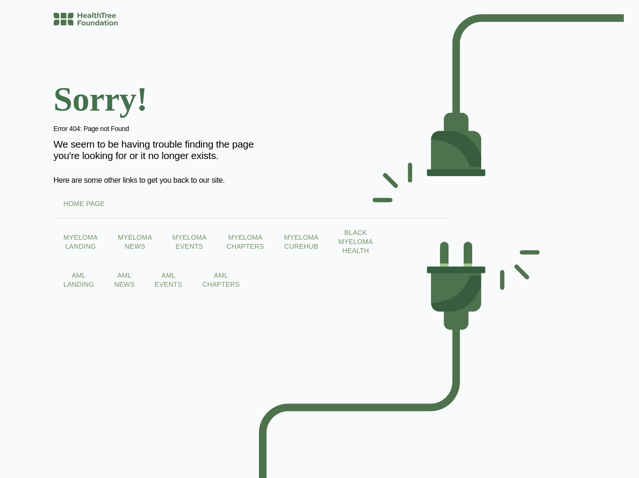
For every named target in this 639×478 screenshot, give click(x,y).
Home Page (84, 203)
